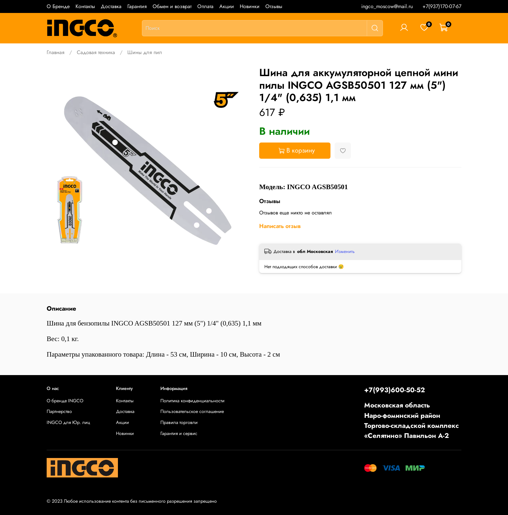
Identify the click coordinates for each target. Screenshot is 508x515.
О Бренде (58, 6)
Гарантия (137, 6)
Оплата (205, 6)
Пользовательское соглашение (192, 411)
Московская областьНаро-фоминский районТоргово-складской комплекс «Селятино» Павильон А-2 (411, 420)
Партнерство (59, 411)
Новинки (250, 6)
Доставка (111, 6)
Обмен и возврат (172, 6)
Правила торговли (179, 422)
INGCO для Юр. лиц (68, 422)
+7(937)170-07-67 (441, 6)
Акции (226, 6)
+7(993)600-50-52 (394, 390)
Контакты (85, 6)
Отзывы (273, 6)
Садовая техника (96, 52)
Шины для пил (144, 52)
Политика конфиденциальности (192, 400)
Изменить (345, 251)
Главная (55, 52)
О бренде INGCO (65, 400)
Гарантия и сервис (178, 433)
